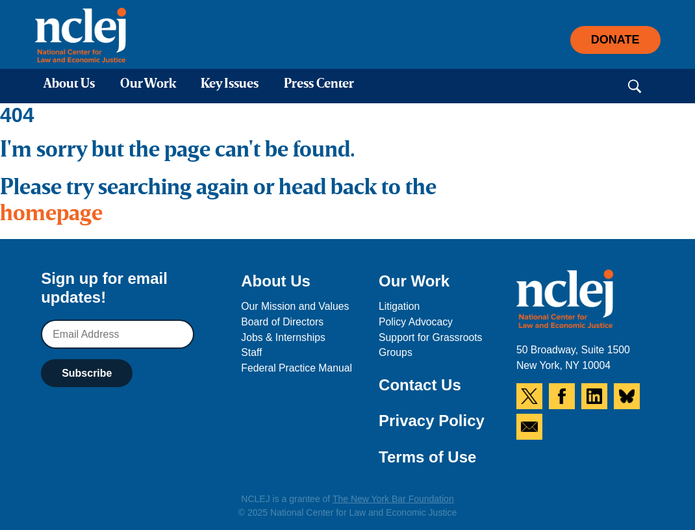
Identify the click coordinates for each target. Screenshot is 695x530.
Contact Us (420, 385)
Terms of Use (427, 457)
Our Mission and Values (295, 306)
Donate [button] (615, 39)
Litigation (399, 306)
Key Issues (230, 84)
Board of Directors (282, 321)
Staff (251, 352)
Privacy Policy (432, 420)
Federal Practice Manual (296, 367)
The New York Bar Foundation (393, 499)
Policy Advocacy (416, 321)
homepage (51, 214)
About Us (69, 84)
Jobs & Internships (283, 337)
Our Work (148, 84)
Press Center (319, 84)
